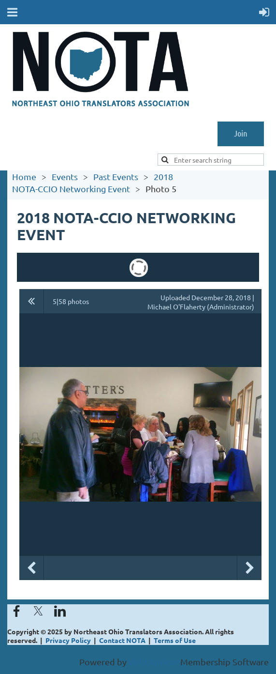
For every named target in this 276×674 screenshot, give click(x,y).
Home (24, 176)
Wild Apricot (153, 662)
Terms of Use (175, 640)
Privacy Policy (68, 640)
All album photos (31, 301)
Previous (31, 568)
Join (240, 133)
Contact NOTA (122, 640)
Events (65, 176)
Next (249, 568)
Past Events (115, 176)
